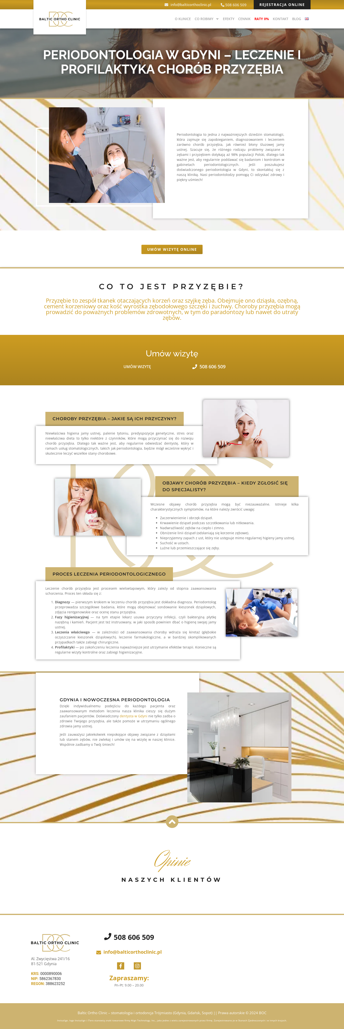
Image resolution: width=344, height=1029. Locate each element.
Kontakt (280, 18)
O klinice (183, 18)
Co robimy (207, 19)
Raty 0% (261, 18)
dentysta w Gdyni (133, 716)
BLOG (296, 18)
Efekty (228, 18)
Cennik (244, 18)
